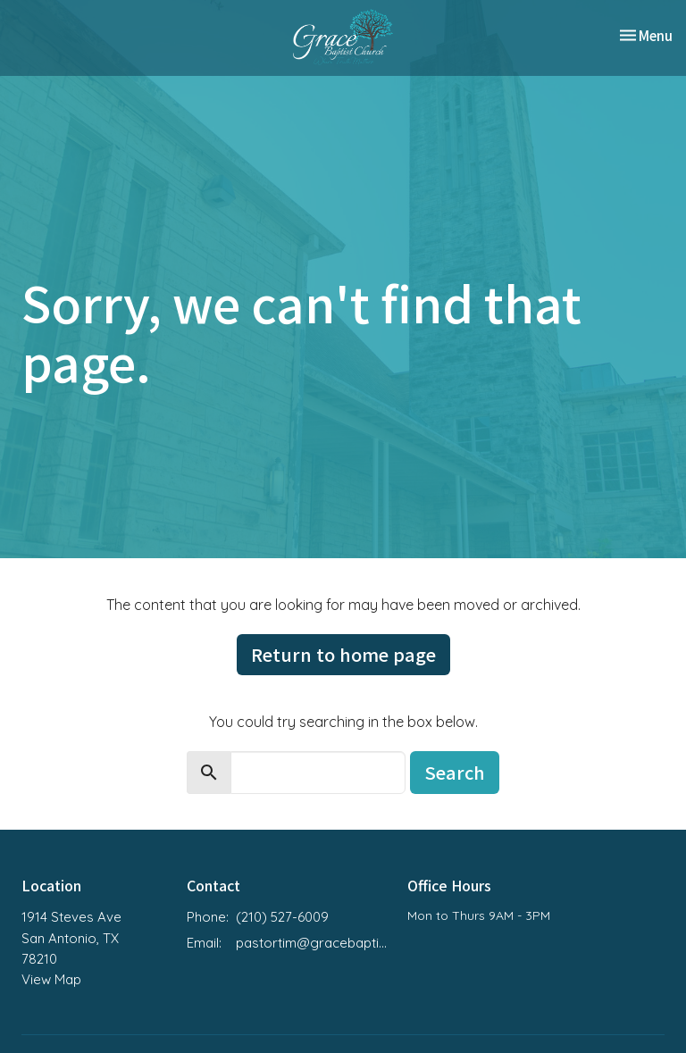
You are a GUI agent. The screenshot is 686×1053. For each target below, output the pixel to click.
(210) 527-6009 (282, 916)
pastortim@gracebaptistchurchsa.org (312, 942)
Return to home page (343, 654)
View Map (51, 979)
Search (454, 772)
